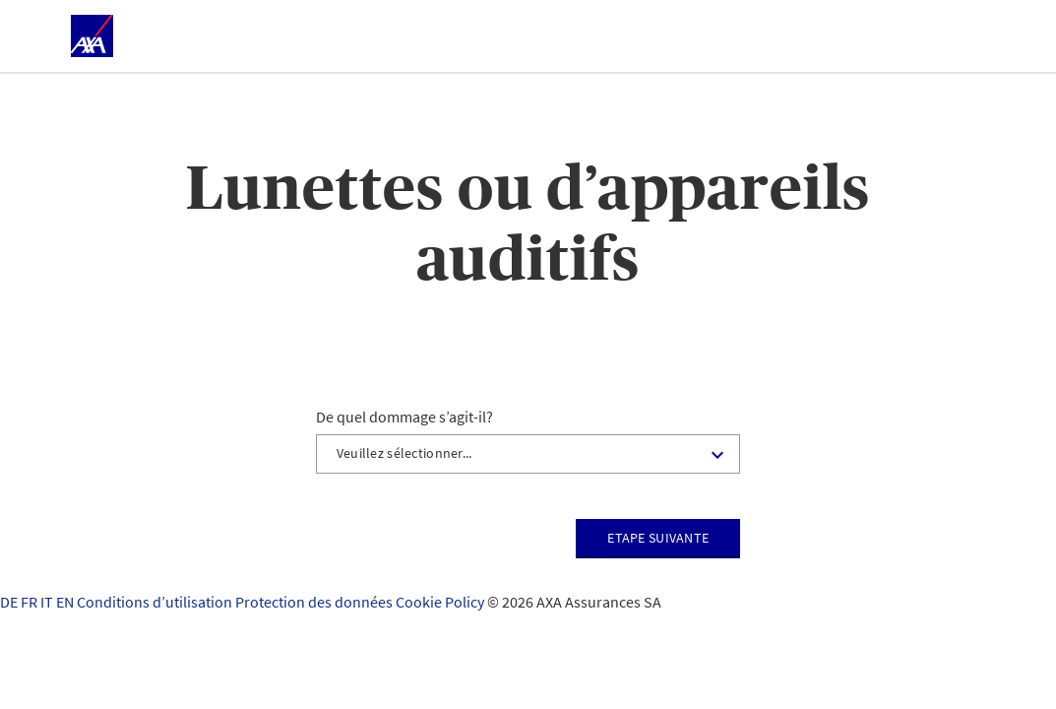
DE (10, 602)
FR (30, 602)
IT (48, 602)
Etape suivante (658, 538)
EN (66, 602)
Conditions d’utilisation (156, 602)
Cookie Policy (441, 602)
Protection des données (315, 602)
